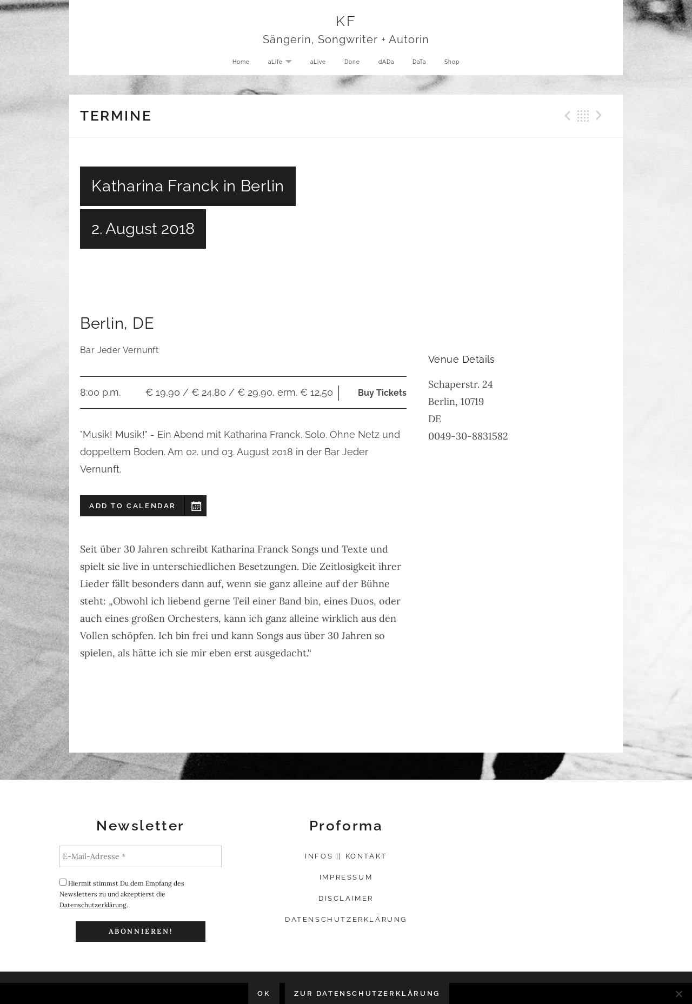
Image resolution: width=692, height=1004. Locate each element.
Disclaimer (346, 898)
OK (263, 993)
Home (233, 64)
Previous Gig (566, 116)
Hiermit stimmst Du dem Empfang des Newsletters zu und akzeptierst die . (121, 894)
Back (583, 116)
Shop (459, 64)
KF (346, 22)
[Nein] (678, 993)
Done (351, 64)
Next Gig (600, 116)
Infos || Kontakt (346, 856)
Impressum (346, 877)
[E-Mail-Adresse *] (140, 856)
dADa (387, 64)
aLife (279, 65)
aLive (315, 64)
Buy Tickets (382, 393)
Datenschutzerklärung (93, 905)
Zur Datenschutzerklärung (367, 993)
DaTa (423, 64)
